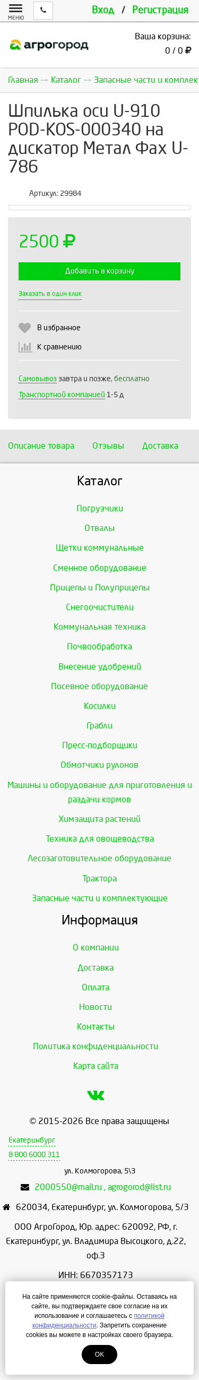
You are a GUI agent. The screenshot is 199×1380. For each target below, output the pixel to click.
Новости (95, 1007)
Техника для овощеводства (100, 838)
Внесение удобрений (99, 666)
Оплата (95, 987)
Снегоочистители (100, 607)
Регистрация (160, 10)
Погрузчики (99, 508)
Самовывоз (38, 379)
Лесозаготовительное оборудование (99, 858)
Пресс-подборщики (99, 745)
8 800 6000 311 (34, 1155)
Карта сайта (95, 1065)
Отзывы (108, 445)
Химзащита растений (99, 819)
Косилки (100, 705)
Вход (103, 10)
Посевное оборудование (99, 686)
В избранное (59, 328)
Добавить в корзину (99, 271)
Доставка (160, 445)
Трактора (99, 878)
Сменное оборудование (99, 567)
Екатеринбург (31, 1140)
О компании (96, 947)
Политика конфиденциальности (95, 1046)
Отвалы (99, 528)
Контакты (96, 1026)
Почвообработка (99, 646)
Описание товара (41, 445)
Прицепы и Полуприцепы (100, 587)
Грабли (99, 725)
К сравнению (59, 347)
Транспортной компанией (62, 395)
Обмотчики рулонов (99, 764)
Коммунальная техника (99, 626)
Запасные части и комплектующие (100, 898)
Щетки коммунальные (100, 547)
